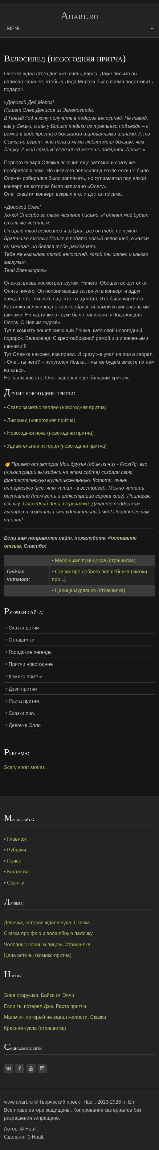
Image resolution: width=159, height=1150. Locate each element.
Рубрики (16, 849)
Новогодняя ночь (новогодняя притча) (50, 433)
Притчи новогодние (31, 664)
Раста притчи (24, 701)
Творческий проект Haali (67, 1102)
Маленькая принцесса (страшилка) (95, 560)
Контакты (17, 871)
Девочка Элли (25, 725)
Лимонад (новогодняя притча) (41, 420)
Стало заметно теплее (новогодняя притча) (57, 407)
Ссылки (15, 882)
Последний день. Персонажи (56, 503)
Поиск (14, 861)
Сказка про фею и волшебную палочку (48, 933)
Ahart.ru (79, 15)
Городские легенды (31, 652)
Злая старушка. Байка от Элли (39, 995)
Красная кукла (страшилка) (35, 1028)
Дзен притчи (23, 689)
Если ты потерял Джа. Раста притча (45, 1006)
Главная (16, 839)
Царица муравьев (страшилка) (90, 590)
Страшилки (22, 639)
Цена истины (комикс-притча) (37, 955)
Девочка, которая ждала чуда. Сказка (47, 922)
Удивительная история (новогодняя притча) (57, 446)
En (131, 1102)
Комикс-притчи (26, 676)
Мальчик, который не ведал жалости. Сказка (55, 1017)
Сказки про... (23, 713)
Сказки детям (24, 627)
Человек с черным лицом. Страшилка (47, 944)
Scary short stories (24, 767)
